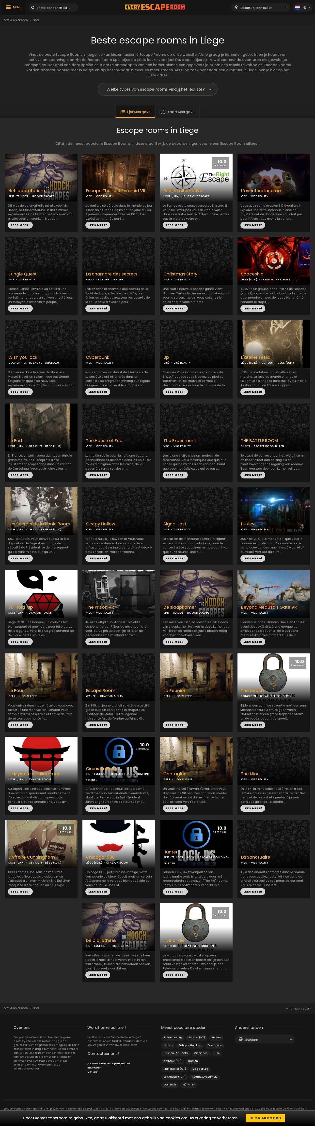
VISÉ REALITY (104, 196)
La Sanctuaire (255, 857)
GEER (11, 696)
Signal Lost (174, 524)
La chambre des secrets (111, 274)
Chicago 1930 (100, 857)
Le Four (15, 690)
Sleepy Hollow (100, 524)
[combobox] (260, 7)
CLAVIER (14, 363)
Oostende (170, 1084)
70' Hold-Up (20, 607)
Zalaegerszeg (173, 1037)
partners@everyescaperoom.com (108, 1063)
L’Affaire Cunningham (31, 857)
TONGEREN (248, 696)
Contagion (175, 774)
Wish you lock (22, 357)
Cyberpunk (97, 357)
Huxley (247, 524)
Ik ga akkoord (265, 1118)
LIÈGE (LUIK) (171, 196)
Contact (92, 1072)
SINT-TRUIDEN (18, 196)
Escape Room (100, 690)
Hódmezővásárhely (204, 1077)
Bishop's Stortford (190, 1045)
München (189, 1084)
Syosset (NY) (197, 1037)
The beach (252, 690)
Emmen (193, 1061)
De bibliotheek (101, 940)
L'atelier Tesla (255, 357)
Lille (217, 1053)
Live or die (174, 940)
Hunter (170, 852)
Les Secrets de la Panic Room (39, 524)
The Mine (250, 774)
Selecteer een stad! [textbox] (256, 8)
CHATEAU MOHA (111, 696)
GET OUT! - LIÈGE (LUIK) (277, 363)
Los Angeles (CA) (175, 1077)
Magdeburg (200, 1069)
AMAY (90, 279)
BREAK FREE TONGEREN (275, 696)
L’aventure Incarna (261, 190)
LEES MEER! (20, 225)
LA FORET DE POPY (111, 279)
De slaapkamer (179, 607)
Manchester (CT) (175, 1069)
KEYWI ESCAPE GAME (275, 279)
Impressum (94, 1067)
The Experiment (179, 440)
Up (166, 357)
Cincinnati (201, 1053)
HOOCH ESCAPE (43, 196)
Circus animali (101, 768)
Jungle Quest (22, 274)
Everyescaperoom (16, 20)
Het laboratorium (26, 190)
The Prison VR (100, 607)
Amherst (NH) (173, 1061)
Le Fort (15, 440)
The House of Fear (105, 440)
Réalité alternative (182, 190)
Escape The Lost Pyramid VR (115, 190)
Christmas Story (180, 274)
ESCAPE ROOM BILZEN (269, 446)
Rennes (216, 1037)
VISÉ (89, 196)
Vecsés (168, 1045)
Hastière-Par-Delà (176, 1053)
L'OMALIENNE (28, 696)
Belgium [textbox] (251, 1040)
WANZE (91, 696)
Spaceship (252, 274)
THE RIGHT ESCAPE (196, 196)
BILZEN (245, 446)
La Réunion (175, 690)
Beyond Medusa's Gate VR (269, 607)
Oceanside (215, 1045)
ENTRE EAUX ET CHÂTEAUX (42, 363)
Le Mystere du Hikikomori (34, 774)
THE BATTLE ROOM (259, 440)
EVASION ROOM (40, 613)
